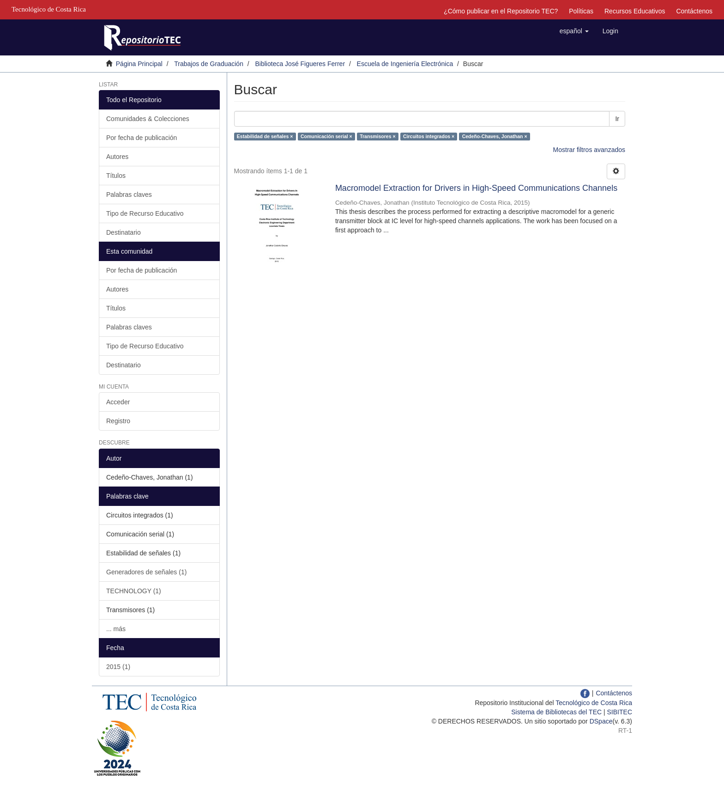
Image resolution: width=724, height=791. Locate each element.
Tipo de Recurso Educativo (145, 213)
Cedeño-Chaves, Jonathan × (494, 136)
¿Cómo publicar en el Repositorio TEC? (501, 11)
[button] (574, 31)
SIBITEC (619, 712)
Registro (118, 421)
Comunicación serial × (326, 136)
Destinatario (123, 232)
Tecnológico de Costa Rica (593, 702)
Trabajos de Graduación (208, 63)
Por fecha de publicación (141, 137)
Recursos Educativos (634, 11)
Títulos (116, 175)
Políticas (581, 11)
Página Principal (139, 63)
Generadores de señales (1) (146, 572)
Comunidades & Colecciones (147, 118)
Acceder (118, 402)
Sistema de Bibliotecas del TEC (556, 712)
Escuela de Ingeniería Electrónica (405, 63)
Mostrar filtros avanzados (589, 149)
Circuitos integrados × (428, 136)
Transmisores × (377, 136)
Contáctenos (694, 11)
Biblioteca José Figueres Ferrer (300, 63)
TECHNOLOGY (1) (133, 591)
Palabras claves (129, 194)
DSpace (601, 721)
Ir (617, 118)
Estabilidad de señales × (265, 136)
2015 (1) (118, 666)
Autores (117, 156)
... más (116, 629)
